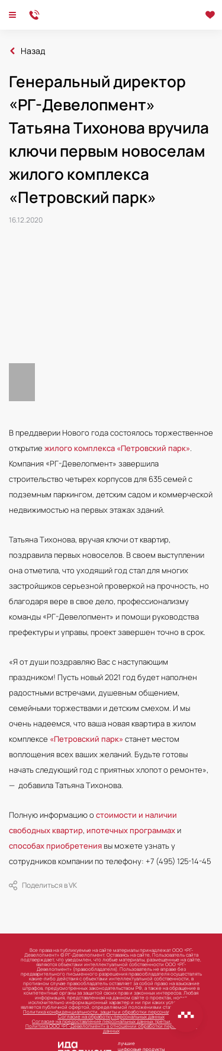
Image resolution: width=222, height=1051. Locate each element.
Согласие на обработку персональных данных (111, 1016)
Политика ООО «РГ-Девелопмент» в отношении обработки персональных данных (111, 1028)
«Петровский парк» (86, 739)
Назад (33, 51)
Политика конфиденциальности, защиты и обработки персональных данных (111, 1011)
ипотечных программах (130, 830)
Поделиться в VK (43, 885)
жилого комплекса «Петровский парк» (117, 448)
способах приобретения (55, 845)
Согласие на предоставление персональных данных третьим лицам (111, 1021)
